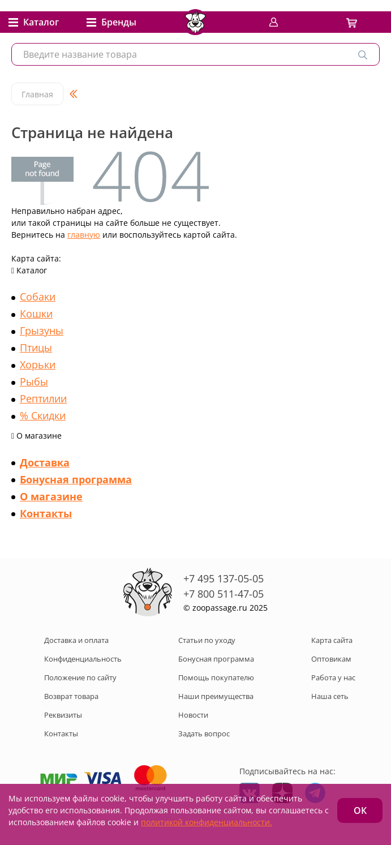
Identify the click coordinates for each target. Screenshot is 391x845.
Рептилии (43, 398)
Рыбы (34, 381)
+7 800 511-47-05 (223, 593)
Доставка (45, 462)
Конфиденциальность (83, 659)
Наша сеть (330, 696)
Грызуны (41, 330)
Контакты (46, 513)
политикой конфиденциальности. (206, 822)
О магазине (51, 496)
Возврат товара (71, 696)
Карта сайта (332, 640)
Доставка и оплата (76, 640)
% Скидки (43, 415)
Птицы (36, 347)
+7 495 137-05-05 (223, 578)
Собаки (37, 296)
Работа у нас (333, 677)
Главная (37, 94)
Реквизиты (63, 715)
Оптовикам (331, 659)
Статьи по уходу (206, 640)
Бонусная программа (76, 479)
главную (83, 234)
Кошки (36, 313)
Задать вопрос (204, 733)
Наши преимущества (215, 696)
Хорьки (37, 364)
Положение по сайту (80, 677)
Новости (193, 715)
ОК (360, 810)
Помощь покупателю (216, 677)
